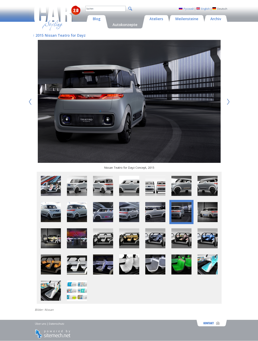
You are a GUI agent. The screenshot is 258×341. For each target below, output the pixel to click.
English (205, 8)
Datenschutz (56, 323)
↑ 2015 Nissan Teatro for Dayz (59, 35)
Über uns (40, 323)
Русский (189, 8)
